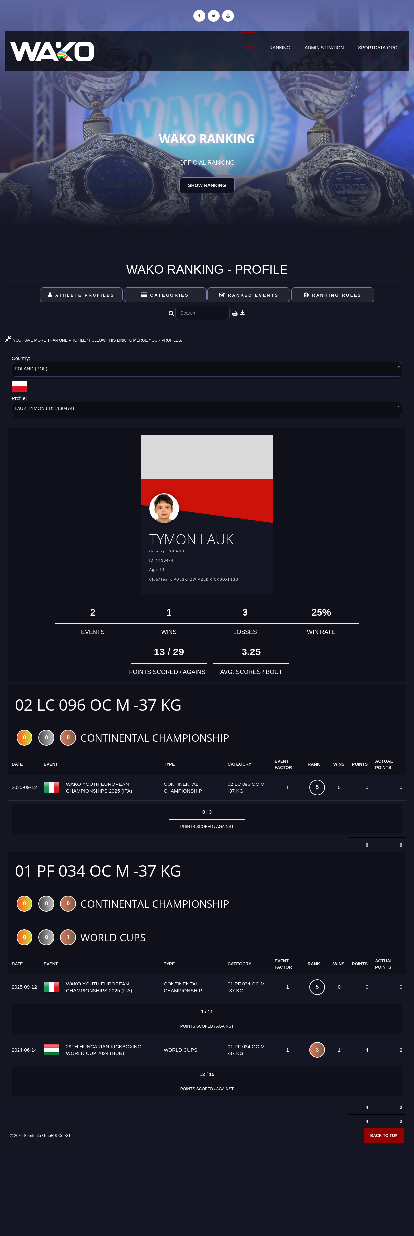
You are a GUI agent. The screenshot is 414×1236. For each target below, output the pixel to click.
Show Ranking (207, 185)
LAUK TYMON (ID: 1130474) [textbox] (44, 408)
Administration (324, 47)
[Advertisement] (207, 1188)
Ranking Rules (333, 295)
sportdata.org (377, 47)
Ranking (279, 47)
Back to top (383, 1137)
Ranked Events (249, 295)
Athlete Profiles (81, 295)
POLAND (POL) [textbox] (31, 368)
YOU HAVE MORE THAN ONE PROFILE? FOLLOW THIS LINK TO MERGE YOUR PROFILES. (93, 340)
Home (248, 47)
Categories (165, 295)
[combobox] (207, 370)
